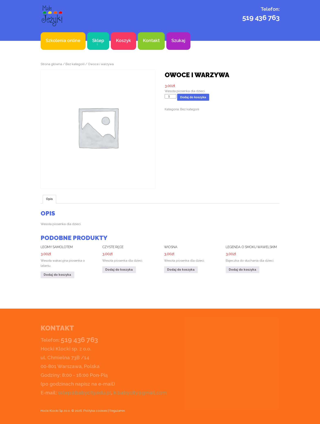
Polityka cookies (95, 411)
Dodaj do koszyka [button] (57, 275)
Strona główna (51, 64)
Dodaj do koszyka (193, 97)
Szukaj (178, 40)
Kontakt (151, 40)
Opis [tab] (49, 199)
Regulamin (117, 411)
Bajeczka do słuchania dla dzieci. (252, 252)
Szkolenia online (63, 40)
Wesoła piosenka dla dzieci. (128, 252)
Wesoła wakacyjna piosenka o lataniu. (67, 255)
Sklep (98, 40)
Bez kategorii (75, 64)
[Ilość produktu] (170, 96)
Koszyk (123, 40)
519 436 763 (261, 17)
